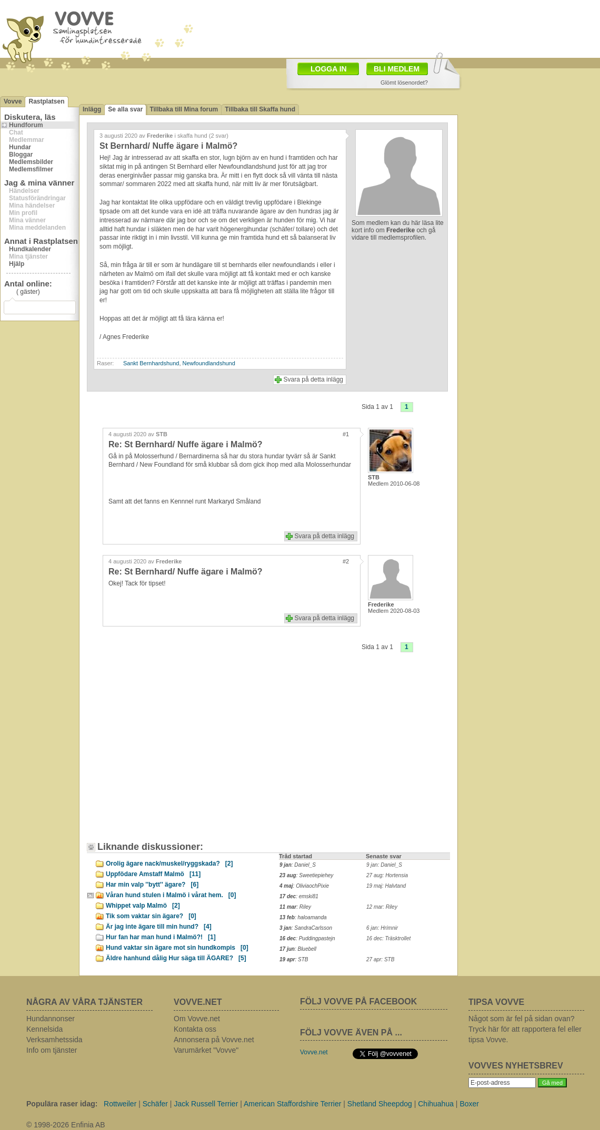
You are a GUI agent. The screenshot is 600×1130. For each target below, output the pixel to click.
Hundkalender (30, 249)
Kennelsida (44, 1029)
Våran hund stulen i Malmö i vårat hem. (171, 895)
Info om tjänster (51, 1050)
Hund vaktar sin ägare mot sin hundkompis (177, 947)
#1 (346, 434)
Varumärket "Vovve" (206, 1050)
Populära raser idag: (61, 1104)
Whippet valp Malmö (143, 905)
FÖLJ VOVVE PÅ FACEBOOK (358, 1001)
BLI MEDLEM (396, 69)
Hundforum (26, 125)
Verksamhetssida (54, 1039)
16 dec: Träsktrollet (388, 938)
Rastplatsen (46, 101)
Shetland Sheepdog (379, 1104)
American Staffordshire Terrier (292, 1104)
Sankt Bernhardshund (151, 363)
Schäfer (155, 1104)
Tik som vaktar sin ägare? (151, 916)
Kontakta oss (195, 1029)
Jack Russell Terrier (206, 1104)
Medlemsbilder (31, 162)
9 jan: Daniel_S (384, 865)
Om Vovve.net (197, 1018)
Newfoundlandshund (209, 363)
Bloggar (21, 154)
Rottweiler (120, 1104)
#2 (346, 561)
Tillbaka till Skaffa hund (260, 109)
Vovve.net (314, 1052)
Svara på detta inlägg (313, 379)
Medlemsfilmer (31, 169)
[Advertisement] (202, 37)
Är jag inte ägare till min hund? (159, 926)
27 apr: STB (380, 959)
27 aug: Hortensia (387, 875)
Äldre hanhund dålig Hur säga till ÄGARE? (176, 958)
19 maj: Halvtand (386, 886)
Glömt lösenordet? (404, 82)
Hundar (20, 147)
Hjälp (16, 264)
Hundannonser (50, 1018)
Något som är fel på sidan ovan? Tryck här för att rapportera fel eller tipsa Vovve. (525, 1029)
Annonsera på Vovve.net (214, 1039)
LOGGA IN (329, 69)
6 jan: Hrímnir (382, 928)
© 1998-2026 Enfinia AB (65, 1125)
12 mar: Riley (381, 907)
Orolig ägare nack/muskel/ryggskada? (169, 863)
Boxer (469, 1104)
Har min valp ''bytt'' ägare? (152, 884)
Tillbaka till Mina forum (183, 109)
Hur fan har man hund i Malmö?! (161, 937)
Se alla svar (125, 109)
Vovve (13, 101)
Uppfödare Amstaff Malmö (153, 874)
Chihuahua (436, 1104)
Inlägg (92, 109)
